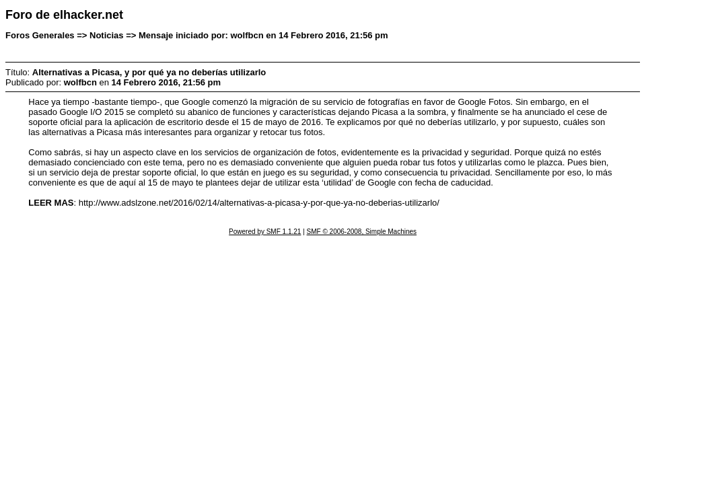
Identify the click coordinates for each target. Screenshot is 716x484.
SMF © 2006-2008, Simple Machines (362, 231)
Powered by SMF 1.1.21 (265, 231)
